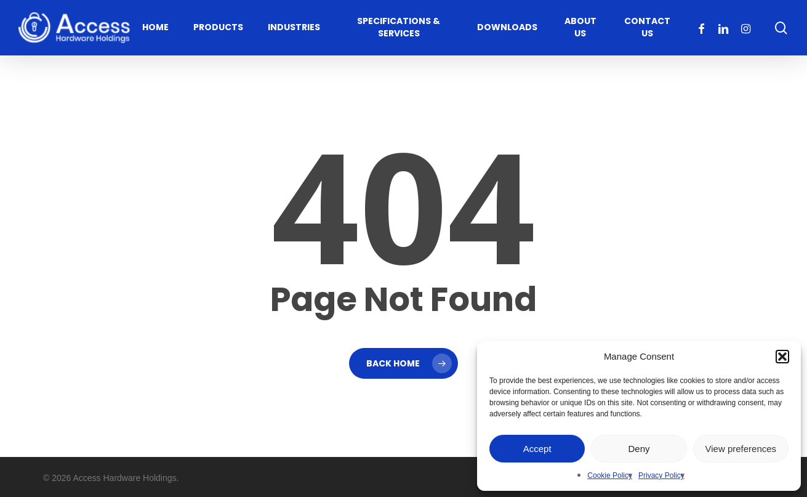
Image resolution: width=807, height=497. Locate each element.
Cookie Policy (609, 475)
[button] (782, 356)
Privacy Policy (661, 475)
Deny (638, 448)
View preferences (741, 448)
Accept (537, 448)
